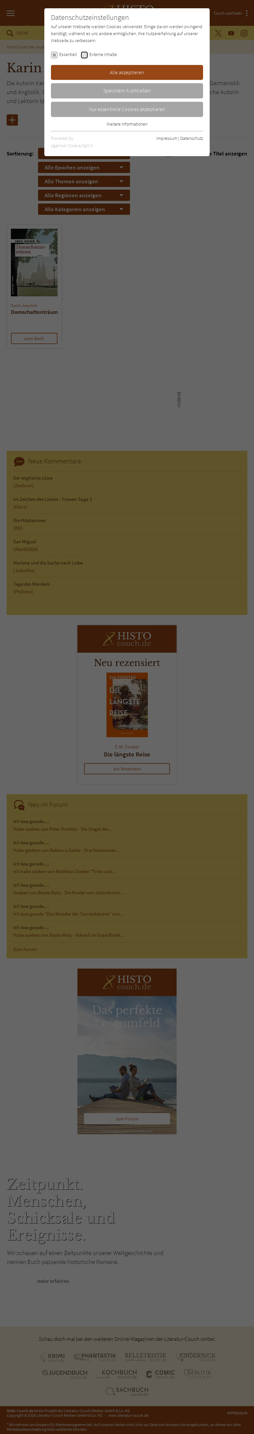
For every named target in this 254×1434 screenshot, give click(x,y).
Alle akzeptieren (127, 72)
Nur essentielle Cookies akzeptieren (127, 109)
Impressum (166, 138)
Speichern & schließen (127, 90)
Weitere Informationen (127, 124)
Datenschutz (191, 138)
